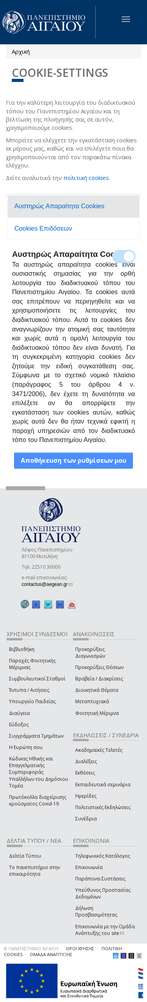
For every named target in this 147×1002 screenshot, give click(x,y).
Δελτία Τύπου (25, 856)
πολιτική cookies (86, 178)
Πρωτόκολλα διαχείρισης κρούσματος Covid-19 (37, 800)
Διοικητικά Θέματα (96, 690)
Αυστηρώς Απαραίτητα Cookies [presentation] (59, 205)
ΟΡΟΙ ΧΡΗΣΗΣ (80, 948)
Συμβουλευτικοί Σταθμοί (37, 678)
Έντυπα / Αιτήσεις (29, 690)
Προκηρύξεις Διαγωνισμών (90, 652)
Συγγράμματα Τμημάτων (36, 736)
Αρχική (21, 51)
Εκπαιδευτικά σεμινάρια (103, 784)
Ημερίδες (85, 796)
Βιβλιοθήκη (21, 649)
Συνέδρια (86, 818)
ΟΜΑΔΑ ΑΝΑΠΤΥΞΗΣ (51, 954)
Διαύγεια (19, 713)
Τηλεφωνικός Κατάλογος (102, 856)
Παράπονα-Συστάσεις (100, 878)
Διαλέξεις (86, 761)
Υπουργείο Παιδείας (32, 701)
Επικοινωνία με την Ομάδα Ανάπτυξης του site (105, 930)
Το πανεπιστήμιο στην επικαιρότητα (34, 870)
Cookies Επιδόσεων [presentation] (43, 228)
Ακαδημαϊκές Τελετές (98, 750)
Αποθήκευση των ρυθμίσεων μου (73, 460)
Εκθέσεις (85, 772)
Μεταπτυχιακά (92, 701)
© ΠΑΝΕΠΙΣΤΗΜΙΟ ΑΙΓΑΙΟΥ (31, 948)
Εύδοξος (19, 724)
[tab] (73, 206)
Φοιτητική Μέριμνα (97, 713)
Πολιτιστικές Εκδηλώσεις (103, 807)
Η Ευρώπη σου (26, 747)
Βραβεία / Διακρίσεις (99, 678)
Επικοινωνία (89, 867)
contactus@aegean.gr (47, 584)
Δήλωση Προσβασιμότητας (96, 911)
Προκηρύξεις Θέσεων (99, 667)
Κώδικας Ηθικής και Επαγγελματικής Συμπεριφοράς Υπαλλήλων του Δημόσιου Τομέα (38, 772)
